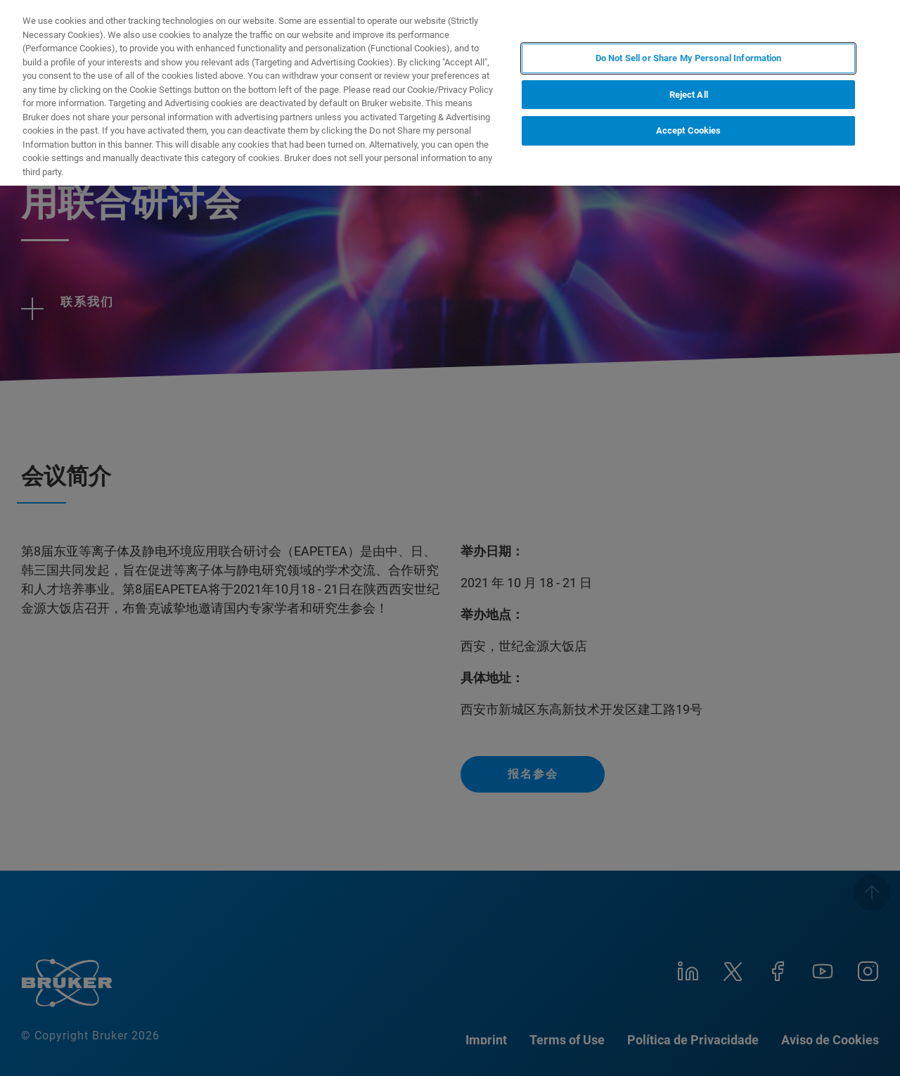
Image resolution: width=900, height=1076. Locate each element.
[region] (450, 93)
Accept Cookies (688, 130)
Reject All (688, 94)
